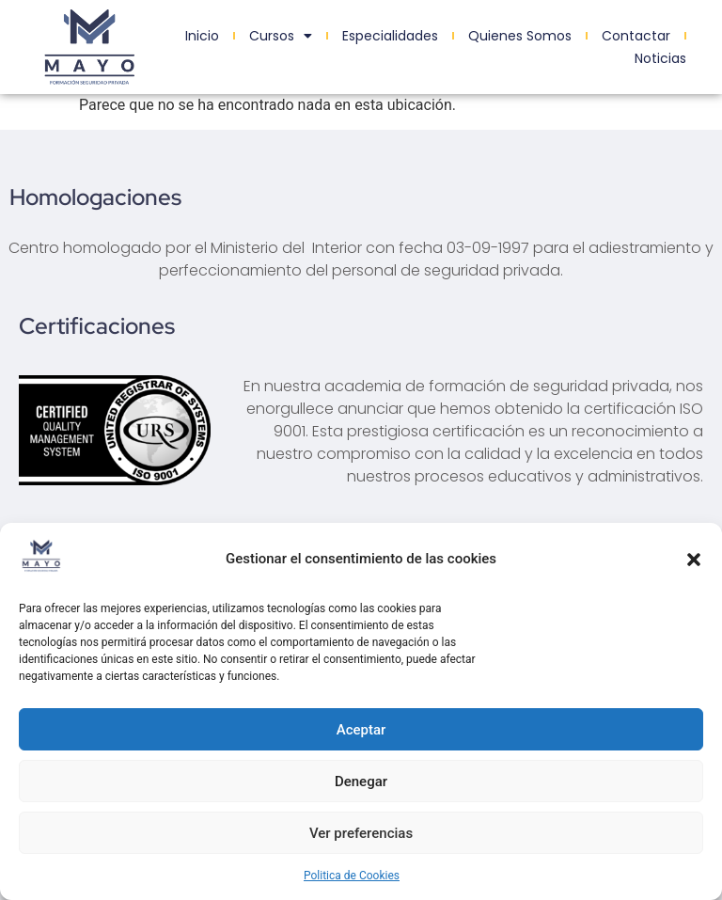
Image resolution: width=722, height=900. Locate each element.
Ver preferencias (361, 833)
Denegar (361, 781)
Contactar (636, 35)
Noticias (660, 58)
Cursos (280, 35)
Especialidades (390, 35)
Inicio (202, 35)
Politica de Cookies (352, 875)
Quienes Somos (520, 35)
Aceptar (361, 729)
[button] (693, 559)
